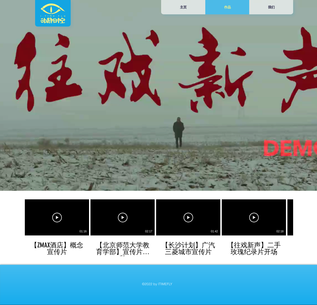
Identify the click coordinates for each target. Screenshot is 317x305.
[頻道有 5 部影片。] (158, 227)
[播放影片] (57, 217)
